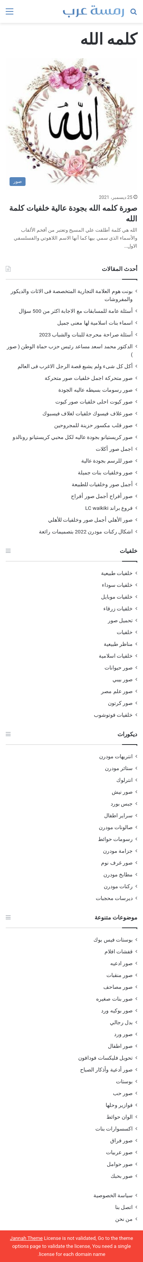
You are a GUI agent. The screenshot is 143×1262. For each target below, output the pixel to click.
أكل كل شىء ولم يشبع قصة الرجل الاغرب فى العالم (75, 366)
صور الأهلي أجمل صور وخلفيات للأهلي (90, 520)
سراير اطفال (118, 815)
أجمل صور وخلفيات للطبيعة (102, 484)
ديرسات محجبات (114, 898)
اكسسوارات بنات (114, 1129)
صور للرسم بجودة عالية (107, 461)
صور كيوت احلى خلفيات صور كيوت (94, 402)
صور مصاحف (118, 987)
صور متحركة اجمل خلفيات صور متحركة (89, 378)
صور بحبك (122, 1176)
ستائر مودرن (119, 768)
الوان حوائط (119, 1117)
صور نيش (122, 792)
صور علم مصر (117, 691)
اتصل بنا (124, 1207)
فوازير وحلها (119, 1105)
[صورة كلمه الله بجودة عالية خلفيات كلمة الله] (71, 124)
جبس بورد (122, 804)
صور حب (123, 1093)
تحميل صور (120, 620)
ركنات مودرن (118, 886)
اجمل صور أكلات (114, 449)
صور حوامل (120, 1164)
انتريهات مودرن (116, 756)
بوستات (124, 1081)
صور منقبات (119, 975)
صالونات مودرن (116, 827)
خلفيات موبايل (117, 597)
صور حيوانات (118, 668)
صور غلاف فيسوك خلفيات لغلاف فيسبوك (87, 413)
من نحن (124, 1219)
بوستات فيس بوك (113, 940)
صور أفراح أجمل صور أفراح (102, 496)
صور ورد (123, 1034)
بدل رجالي (121, 1022)
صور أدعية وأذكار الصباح (106, 1070)
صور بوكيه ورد (117, 1010)
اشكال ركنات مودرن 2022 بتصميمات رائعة (86, 532)
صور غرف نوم (117, 863)
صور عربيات (119, 1152)
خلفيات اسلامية (116, 656)
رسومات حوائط (115, 839)
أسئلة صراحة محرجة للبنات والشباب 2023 (86, 335)
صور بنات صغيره (114, 999)
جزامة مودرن (118, 851)
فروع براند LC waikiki (109, 508)
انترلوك (124, 780)
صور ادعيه (121, 963)
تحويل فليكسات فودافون (105, 1058)
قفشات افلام (118, 951)
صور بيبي (122, 679)
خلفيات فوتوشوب (113, 715)
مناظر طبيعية (118, 644)
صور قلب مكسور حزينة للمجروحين (93, 425)
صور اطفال (120, 1046)
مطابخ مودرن (118, 874)
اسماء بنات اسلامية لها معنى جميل (95, 323)
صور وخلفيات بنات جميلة (105, 472)
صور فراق (121, 1140)
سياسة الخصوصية (113, 1195)
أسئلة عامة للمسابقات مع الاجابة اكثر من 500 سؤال (76, 311)
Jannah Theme (26, 1238)
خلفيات (125, 632)
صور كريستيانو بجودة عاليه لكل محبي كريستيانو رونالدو (73, 437)
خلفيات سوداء (117, 585)
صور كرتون (120, 703)
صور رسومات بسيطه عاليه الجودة (95, 390)
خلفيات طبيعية (117, 573)
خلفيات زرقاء (118, 608)
